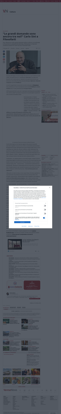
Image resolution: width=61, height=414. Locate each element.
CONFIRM (22, 222)
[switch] (44, 206)
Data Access (30, 226)
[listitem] (30, 203)
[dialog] (30, 207)
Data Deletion (24, 226)
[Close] (50, 188)
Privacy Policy (36, 226)
